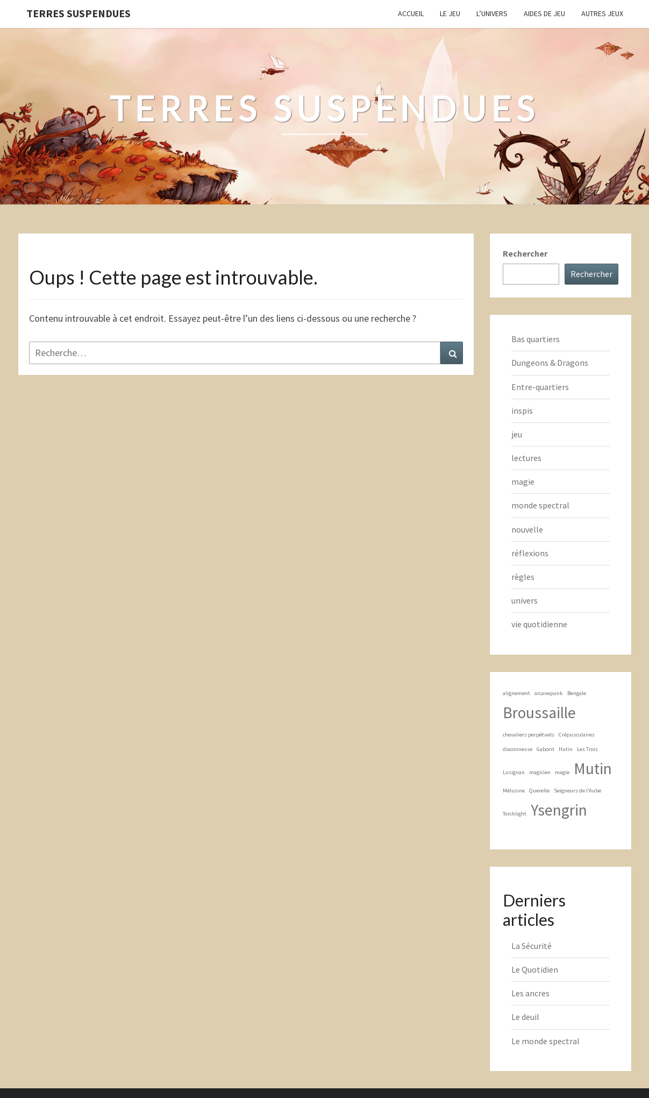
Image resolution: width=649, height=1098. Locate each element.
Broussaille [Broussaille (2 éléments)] (539, 712)
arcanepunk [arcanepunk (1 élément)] (548, 693)
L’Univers (492, 13)
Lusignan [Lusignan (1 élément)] (514, 772)
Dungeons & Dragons (549, 362)
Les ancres (530, 993)
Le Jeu (450, 13)
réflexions (529, 553)
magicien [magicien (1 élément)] (540, 772)
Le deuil (525, 1016)
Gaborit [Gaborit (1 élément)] (545, 749)
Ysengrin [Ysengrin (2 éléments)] (559, 810)
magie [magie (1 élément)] (562, 772)
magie (522, 481)
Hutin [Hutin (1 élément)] (566, 749)
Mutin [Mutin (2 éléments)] (593, 768)
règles (522, 576)
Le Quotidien (534, 969)
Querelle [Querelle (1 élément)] (539, 790)
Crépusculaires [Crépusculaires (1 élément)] (577, 734)
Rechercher (525, 253)
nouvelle (527, 529)
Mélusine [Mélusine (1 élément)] (514, 790)
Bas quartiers (535, 339)
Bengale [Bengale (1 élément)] (576, 693)
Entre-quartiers (540, 386)
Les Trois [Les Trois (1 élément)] (587, 749)
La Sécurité (531, 945)
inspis (522, 410)
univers (524, 600)
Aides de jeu (544, 13)
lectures (526, 457)
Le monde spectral (545, 1041)
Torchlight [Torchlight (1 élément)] (514, 813)
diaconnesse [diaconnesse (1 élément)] (517, 749)
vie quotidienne (539, 624)
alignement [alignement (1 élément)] (516, 693)
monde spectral (540, 505)
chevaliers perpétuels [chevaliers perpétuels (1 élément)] (528, 734)
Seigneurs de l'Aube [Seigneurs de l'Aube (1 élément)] (577, 790)
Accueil (411, 13)
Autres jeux (602, 13)
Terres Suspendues (78, 13)
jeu (516, 434)
